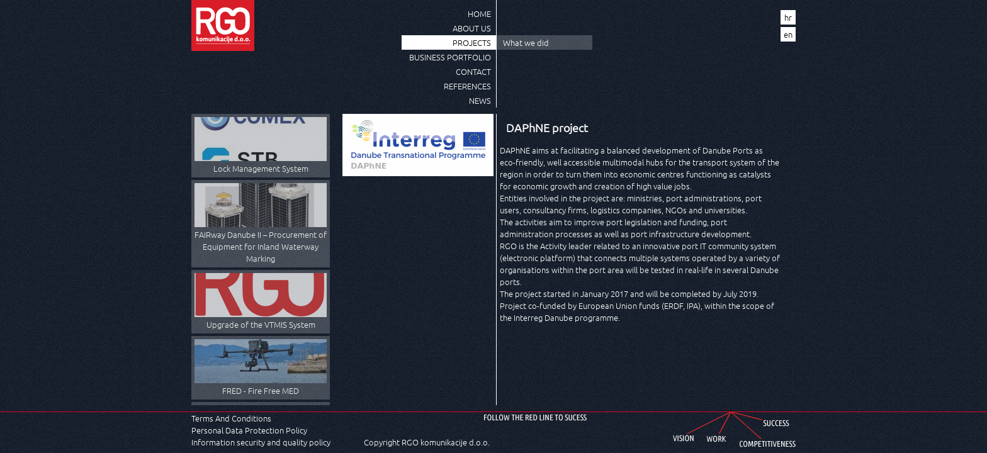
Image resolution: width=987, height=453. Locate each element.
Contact (473, 71)
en (788, 34)
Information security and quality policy (260, 442)
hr (788, 17)
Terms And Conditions (231, 418)
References (467, 86)
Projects (472, 42)
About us (472, 28)
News (480, 100)
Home (479, 14)
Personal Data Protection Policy (249, 430)
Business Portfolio (450, 57)
